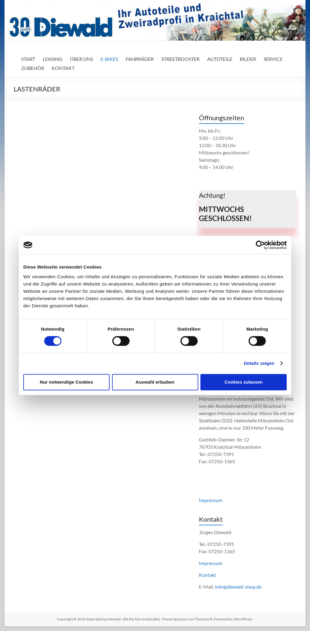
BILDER (248, 59)
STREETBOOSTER (180, 59)
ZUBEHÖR (32, 68)
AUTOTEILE (219, 59)
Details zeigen (259, 363)
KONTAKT (63, 68)
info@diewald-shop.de (238, 587)
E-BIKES (109, 59)
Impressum (210, 500)
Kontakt (207, 575)
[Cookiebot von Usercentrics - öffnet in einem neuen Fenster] (260, 244)
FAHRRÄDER (140, 59)
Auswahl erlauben (155, 382)
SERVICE (273, 59)
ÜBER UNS (81, 59)
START (28, 59)
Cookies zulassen (244, 382)
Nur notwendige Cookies (66, 382)
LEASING (52, 59)
